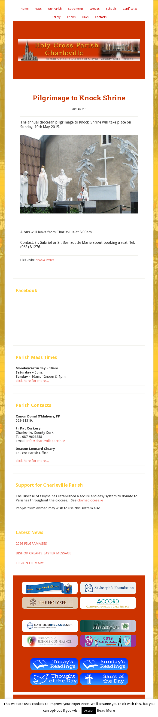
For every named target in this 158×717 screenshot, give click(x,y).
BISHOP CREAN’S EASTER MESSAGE (43, 553)
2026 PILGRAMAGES (31, 543)
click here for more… (32, 381)
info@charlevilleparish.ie (45, 441)
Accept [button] (88, 710)
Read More (106, 710)
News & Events (45, 260)
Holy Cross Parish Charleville (79, 50)
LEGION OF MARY (30, 563)
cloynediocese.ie (90, 500)
